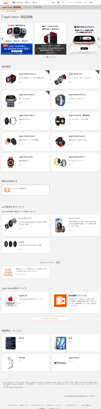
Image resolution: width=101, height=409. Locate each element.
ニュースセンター (71, 2)
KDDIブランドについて (54, 405)
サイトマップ (12, 405)
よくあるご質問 (37, 7)
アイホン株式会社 (38, 384)
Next (99, 39)
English (84, 2)
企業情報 (91, 2)
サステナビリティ (71, 405)
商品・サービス (17, 2)
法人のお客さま (86, 405)
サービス (27, 7)
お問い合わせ (79, 2)
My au (35, 2)
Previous (2, 39)
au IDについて (24, 405)
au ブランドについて (37, 405)
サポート (28, 2)
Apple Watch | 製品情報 (11, 7)
